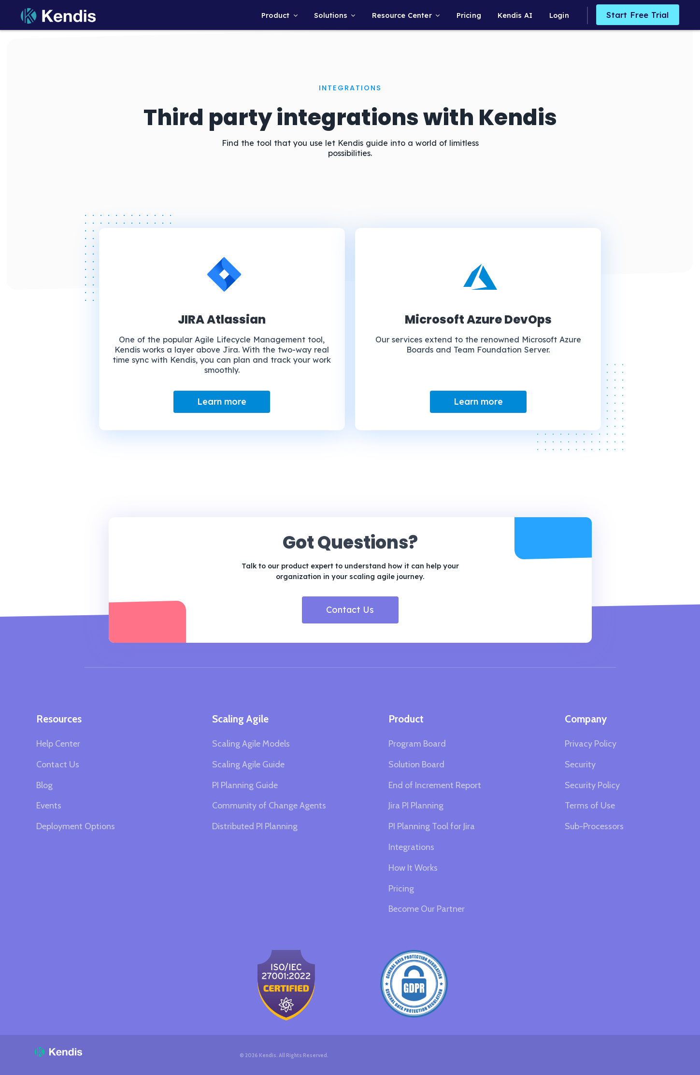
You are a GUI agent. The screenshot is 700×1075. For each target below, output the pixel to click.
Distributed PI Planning (255, 826)
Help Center (58, 743)
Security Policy (592, 785)
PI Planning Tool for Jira (431, 826)
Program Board (417, 743)
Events (48, 805)
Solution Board (416, 764)
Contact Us (350, 609)
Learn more (221, 401)
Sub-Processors (594, 826)
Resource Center (402, 15)
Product (275, 15)
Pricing (469, 15)
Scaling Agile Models (251, 743)
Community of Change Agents (269, 805)
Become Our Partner (426, 909)
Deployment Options (75, 826)
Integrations (411, 847)
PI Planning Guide (245, 785)
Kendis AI (515, 15)
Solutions (330, 15)
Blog (44, 785)
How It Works (413, 868)
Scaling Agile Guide (248, 764)
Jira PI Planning (415, 805)
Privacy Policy (590, 743)
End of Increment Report (434, 785)
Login (559, 15)
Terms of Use (590, 805)
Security (580, 764)
